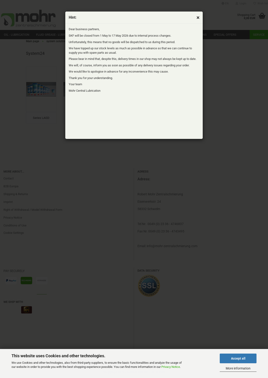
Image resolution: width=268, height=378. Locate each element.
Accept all (238, 358)
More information (238, 368)
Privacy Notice (170, 367)
